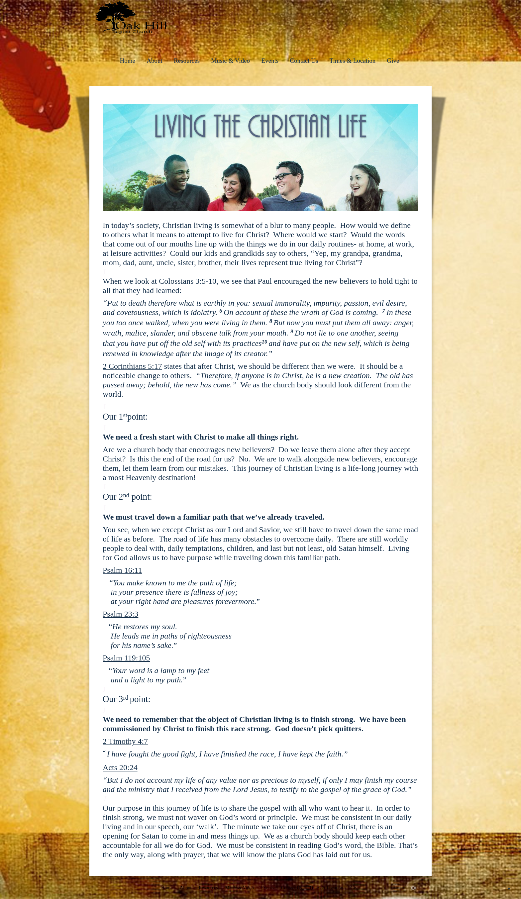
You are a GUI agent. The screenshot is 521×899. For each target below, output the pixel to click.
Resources (187, 60)
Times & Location (353, 60)
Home (127, 60)
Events (269, 60)
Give (393, 60)
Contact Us (304, 60)
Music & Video (230, 60)
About (154, 60)
